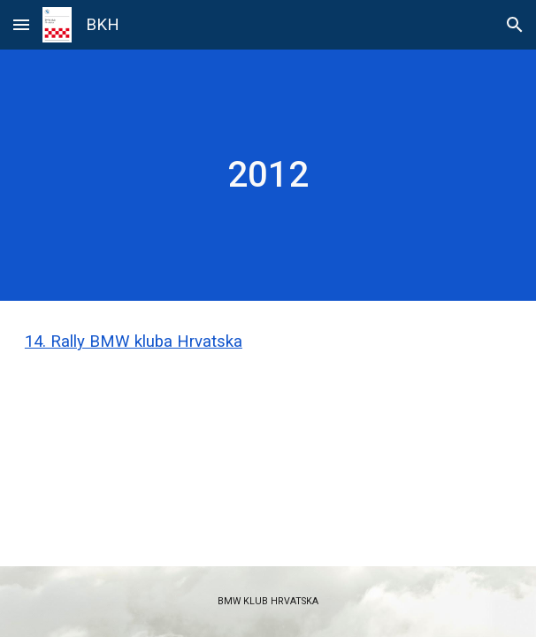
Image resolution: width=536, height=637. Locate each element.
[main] (268, 174)
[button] (21, 24)
